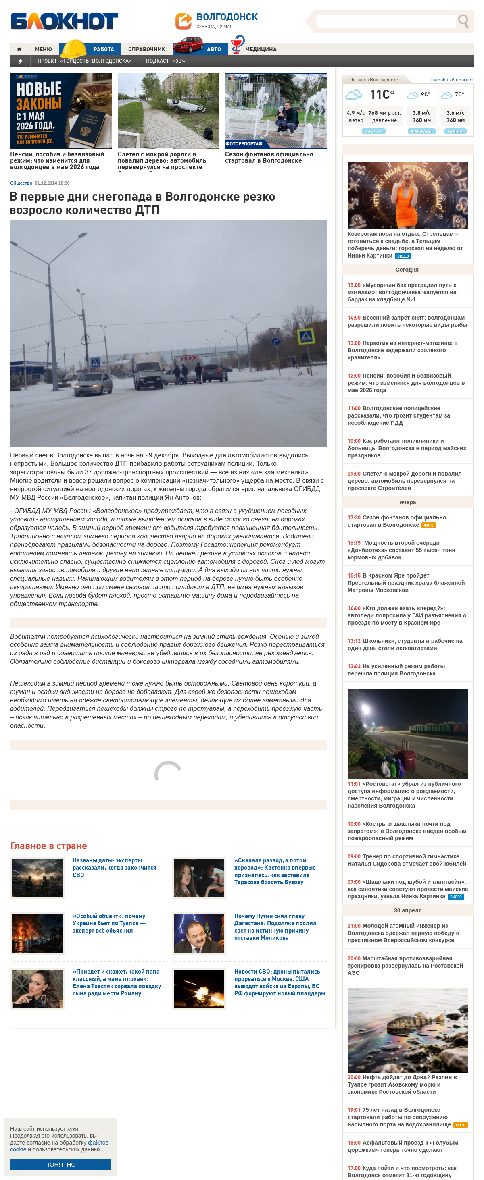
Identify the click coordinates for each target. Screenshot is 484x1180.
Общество (21, 183)
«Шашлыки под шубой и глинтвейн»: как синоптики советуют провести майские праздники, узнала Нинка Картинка (408, 889)
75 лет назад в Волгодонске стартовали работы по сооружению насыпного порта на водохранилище (399, 1117)
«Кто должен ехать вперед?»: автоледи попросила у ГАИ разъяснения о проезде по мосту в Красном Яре (407, 615)
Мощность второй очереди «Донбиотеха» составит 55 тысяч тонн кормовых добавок (401, 550)
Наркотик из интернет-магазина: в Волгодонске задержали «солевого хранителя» (403, 350)
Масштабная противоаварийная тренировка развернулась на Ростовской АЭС (405, 965)
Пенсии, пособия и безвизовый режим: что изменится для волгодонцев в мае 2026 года (406, 382)
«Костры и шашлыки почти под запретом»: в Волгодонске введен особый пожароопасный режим (407, 831)
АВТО (197, 49)
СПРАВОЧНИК (146, 49)
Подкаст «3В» (165, 61)
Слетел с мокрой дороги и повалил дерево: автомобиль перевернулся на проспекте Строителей (405, 480)
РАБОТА (86, 49)
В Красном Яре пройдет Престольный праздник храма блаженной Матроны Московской (406, 582)
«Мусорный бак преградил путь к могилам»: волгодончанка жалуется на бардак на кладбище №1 (402, 292)
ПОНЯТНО (60, 1164)
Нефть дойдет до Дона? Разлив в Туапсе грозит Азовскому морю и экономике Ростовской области (402, 1084)
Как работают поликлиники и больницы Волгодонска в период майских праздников (407, 448)
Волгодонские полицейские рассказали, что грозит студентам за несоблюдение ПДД (399, 415)
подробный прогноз (452, 80)
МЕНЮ (43, 49)
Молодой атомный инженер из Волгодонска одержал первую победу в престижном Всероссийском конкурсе (403, 932)
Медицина (254, 48)
